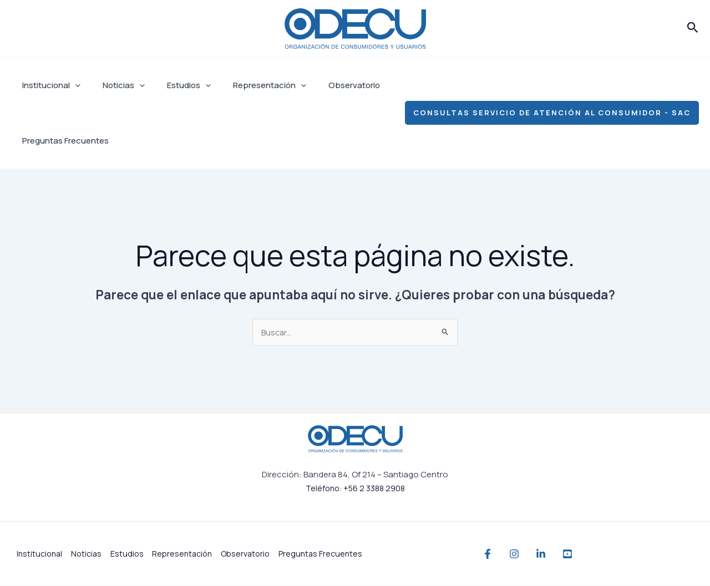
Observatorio (329, 85)
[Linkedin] (563, 554)
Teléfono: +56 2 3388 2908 (355, 489)
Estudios (175, 85)
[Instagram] (525, 554)
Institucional (48, 85)
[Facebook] (488, 554)
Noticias (115, 85)
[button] (693, 28)
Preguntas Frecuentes (62, 140)
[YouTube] (601, 554)
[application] (72, 85)
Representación (250, 85)
